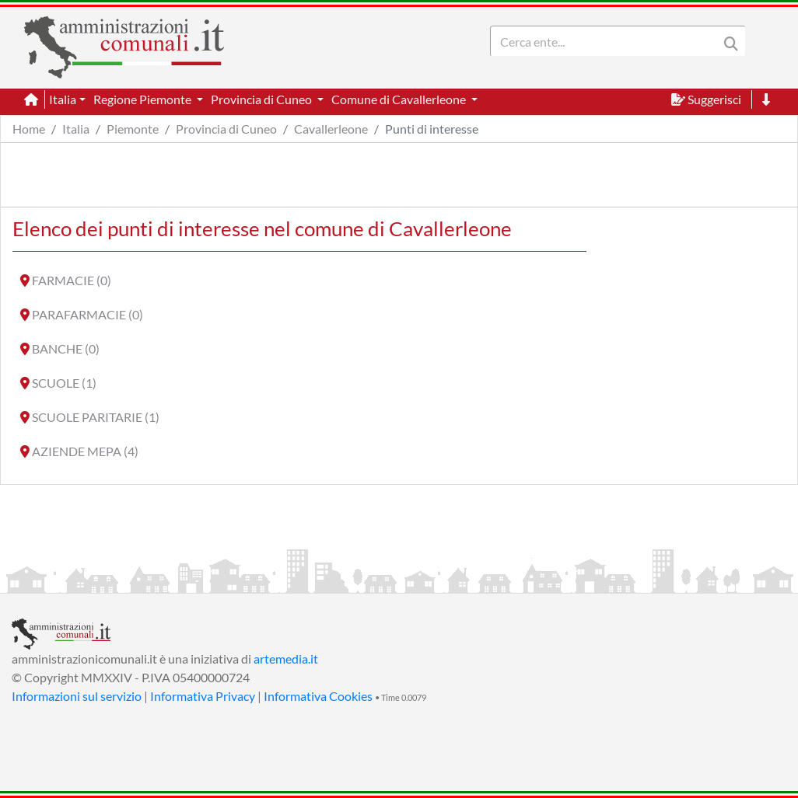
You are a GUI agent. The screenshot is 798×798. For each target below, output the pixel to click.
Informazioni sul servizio (77, 695)
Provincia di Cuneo (226, 128)
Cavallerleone (331, 128)
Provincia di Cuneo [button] (262, 99)
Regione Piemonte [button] (143, 99)
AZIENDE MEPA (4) (85, 451)
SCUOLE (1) (64, 382)
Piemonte (133, 128)
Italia (75, 128)
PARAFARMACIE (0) (87, 314)
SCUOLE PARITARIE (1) (95, 416)
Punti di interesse (431, 128)
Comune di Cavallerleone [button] (399, 99)
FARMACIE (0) (71, 280)
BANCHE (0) (66, 348)
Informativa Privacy (202, 695)
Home (28, 128)
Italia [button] (62, 99)
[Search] (607, 41)
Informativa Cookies (318, 695)
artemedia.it (286, 658)
